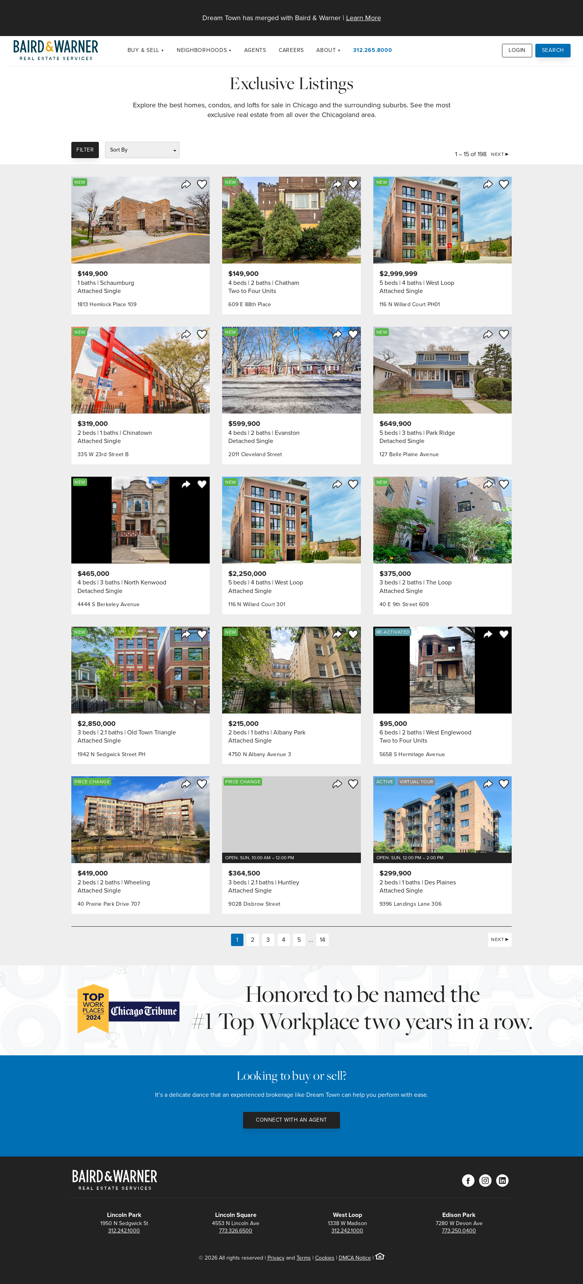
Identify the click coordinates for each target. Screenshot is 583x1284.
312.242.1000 (124, 1231)
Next (497, 154)
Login (517, 50)
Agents (255, 50)
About (326, 50)
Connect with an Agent (291, 1120)
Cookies (325, 1258)
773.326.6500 (235, 1231)
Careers (291, 50)
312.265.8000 (372, 50)
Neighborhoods (202, 50)
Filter (85, 150)
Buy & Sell (144, 50)
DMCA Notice (355, 1258)
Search (553, 50)
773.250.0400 (459, 1231)
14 (322, 939)
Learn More (363, 18)
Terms (304, 1258)
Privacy (276, 1258)
